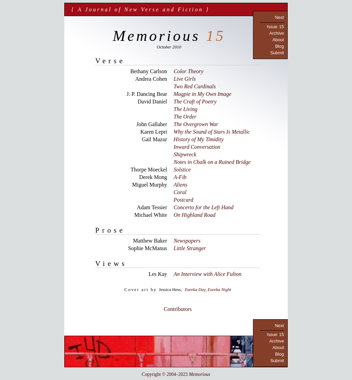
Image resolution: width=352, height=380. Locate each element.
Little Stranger (190, 248)
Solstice (182, 169)
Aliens (180, 185)
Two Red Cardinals (195, 86)
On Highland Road (195, 215)
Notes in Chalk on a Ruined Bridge (212, 162)
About (278, 39)
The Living (185, 109)
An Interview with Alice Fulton (207, 274)
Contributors (178, 309)
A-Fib (180, 177)
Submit (277, 52)
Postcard (183, 200)
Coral (180, 192)
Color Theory (189, 71)
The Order (185, 117)
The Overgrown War (196, 124)
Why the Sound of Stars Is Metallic (212, 132)
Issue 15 (275, 26)
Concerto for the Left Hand (203, 207)
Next (279, 17)
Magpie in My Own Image (202, 94)
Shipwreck (185, 154)
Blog (279, 46)
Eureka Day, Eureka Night (208, 289)
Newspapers (187, 241)
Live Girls (185, 79)
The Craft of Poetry (195, 101)
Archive (276, 33)
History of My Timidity (198, 139)
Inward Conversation (197, 147)
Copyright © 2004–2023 (176, 374)
